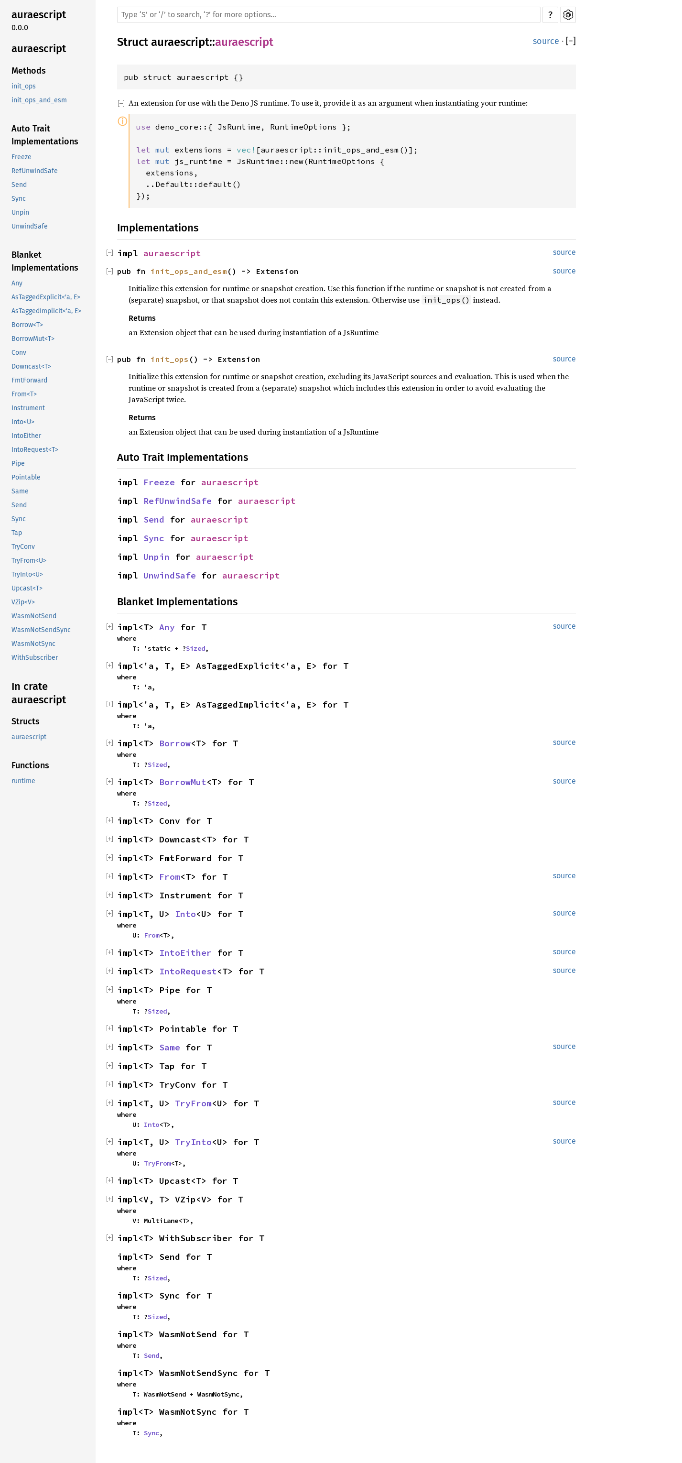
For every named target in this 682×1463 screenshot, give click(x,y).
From (169, 876)
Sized (195, 648)
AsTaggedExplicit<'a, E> (45, 297)
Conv (18, 353)
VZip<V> (23, 602)
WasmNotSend (33, 616)
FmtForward (29, 380)
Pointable (26, 477)
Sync (18, 199)
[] (571, 41)
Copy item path (286, 46)
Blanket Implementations (44, 261)
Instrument (28, 408)
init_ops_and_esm (39, 100)
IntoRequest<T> (34, 450)
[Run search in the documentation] (329, 15)
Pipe (18, 463)
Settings (568, 15)
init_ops (23, 86)
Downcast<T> (31, 366)
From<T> (24, 394)
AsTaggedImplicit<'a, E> (46, 311)
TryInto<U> (27, 574)
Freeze (21, 157)
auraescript (38, 14)
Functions (30, 765)
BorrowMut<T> (32, 339)
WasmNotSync (33, 644)
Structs (25, 721)
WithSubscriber (34, 658)
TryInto (193, 1141)
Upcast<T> (27, 588)
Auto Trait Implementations (44, 135)
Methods (28, 71)
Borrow (175, 743)
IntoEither (26, 436)
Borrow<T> (27, 325)
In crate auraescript (38, 693)
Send (19, 185)
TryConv (23, 547)
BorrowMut (182, 781)
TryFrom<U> (28, 561)
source (546, 41)
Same (20, 491)
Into (185, 913)
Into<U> (22, 422)
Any (16, 283)
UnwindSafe (29, 226)
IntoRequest (188, 971)
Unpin (20, 212)
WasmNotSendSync (41, 630)
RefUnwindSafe (34, 171)
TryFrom (193, 1103)
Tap (16, 533)
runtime (23, 781)
